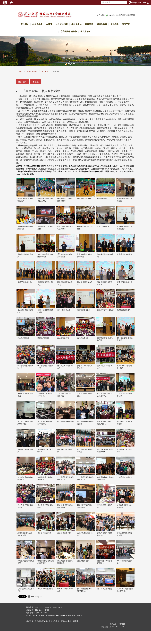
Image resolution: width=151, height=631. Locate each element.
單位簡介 (25, 24)
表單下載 (126, 24)
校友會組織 (37, 24)
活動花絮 (22, 82)
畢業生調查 (102, 24)
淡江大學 (100, 15)
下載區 (35, 82)
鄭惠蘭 (75, 621)
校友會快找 (112, 15)
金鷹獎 (49, 24)
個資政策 (29, 621)
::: (95, 15)
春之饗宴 (44, 71)
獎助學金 (115, 24)
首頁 (20, 71)
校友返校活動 (62, 24)
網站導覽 (122, 15)
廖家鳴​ (79, 616)
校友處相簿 (85, 31)
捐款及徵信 (76, 24)
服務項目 (89, 24)
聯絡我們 (131, 15)
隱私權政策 (39, 621)
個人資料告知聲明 (52, 621)
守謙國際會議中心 (69, 31)
